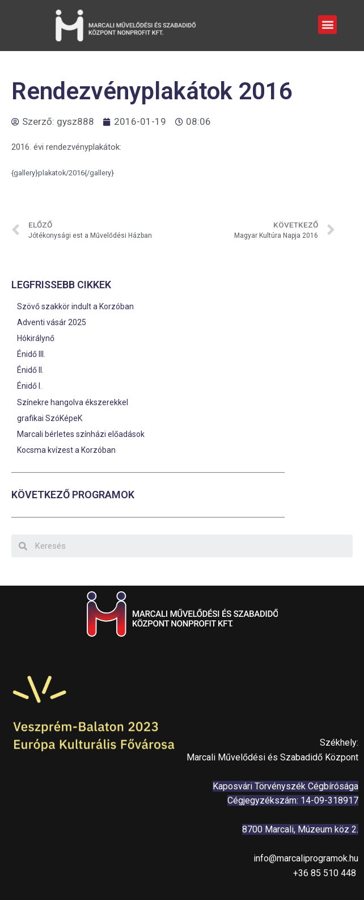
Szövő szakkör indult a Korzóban (75, 306)
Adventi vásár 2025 (51, 322)
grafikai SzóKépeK (49, 418)
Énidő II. (30, 370)
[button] (327, 23)
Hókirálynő (35, 338)
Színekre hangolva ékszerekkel (72, 402)
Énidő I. (29, 385)
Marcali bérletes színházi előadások (81, 434)
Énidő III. (31, 354)
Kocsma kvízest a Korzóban (66, 450)
